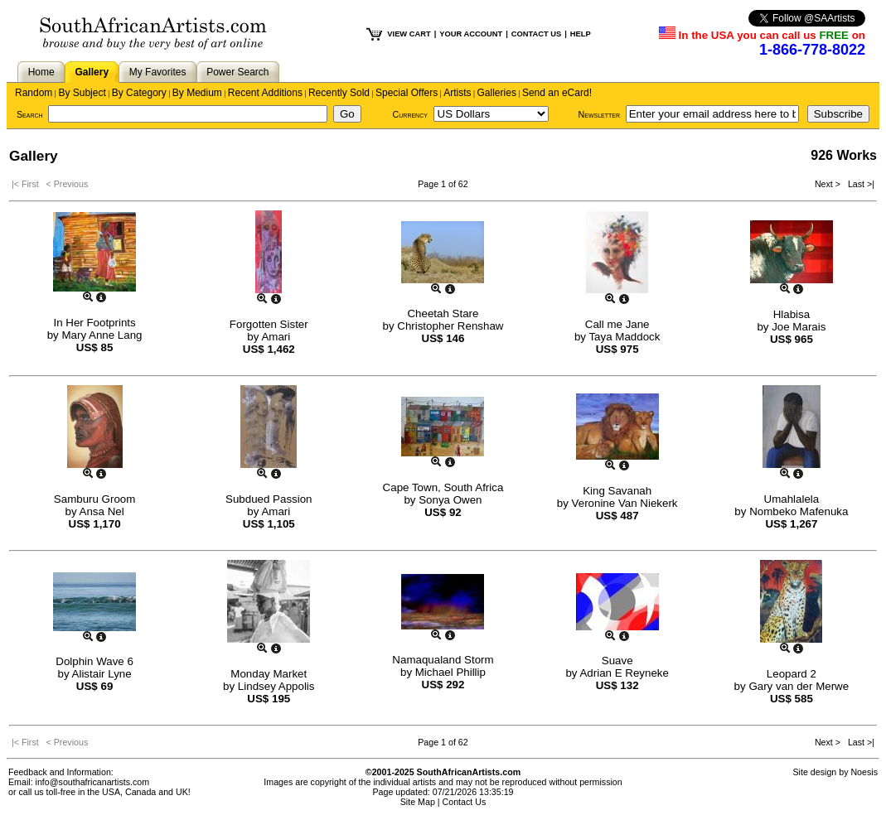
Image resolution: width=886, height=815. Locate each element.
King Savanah (617, 491)
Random (33, 93)
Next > (829, 184)
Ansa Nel (102, 511)
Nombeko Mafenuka (798, 511)
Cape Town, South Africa (443, 487)
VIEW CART (408, 34)
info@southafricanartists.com (93, 782)
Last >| (858, 184)
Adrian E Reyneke (623, 673)
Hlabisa (791, 314)
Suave (617, 660)
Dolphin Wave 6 (94, 661)
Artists (457, 93)
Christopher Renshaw (450, 326)
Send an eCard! (557, 93)
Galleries (496, 93)
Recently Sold (339, 93)
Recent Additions (265, 93)
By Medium (197, 93)
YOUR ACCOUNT (470, 34)
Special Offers (406, 93)
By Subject (81, 93)
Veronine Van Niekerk (625, 503)
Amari (275, 336)
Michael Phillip (450, 672)
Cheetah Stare (442, 313)
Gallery (92, 72)
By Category (139, 93)
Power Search (237, 72)
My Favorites (157, 72)
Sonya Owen (450, 500)
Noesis (864, 772)
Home (41, 72)
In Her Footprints (94, 322)
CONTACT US (536, 34)
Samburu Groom (95, 499)
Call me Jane (617, 324)
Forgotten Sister (269, 324)
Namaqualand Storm (442, 659)
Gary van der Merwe (798, 686)
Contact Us (465, 802)
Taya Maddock (624, 336)
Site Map (417, 802)
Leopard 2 (791, 674)
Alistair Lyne (102, 674)
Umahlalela (792, 499)
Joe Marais (798, 327)
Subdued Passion (268, 499)
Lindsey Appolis (276, 686)
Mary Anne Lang (101, 335)
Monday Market (268, 674)
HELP (580, 34)
